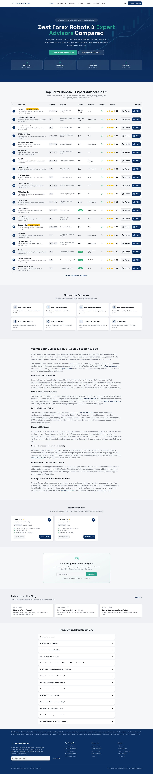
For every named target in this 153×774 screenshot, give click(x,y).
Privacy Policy (122, 748)
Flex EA (20, 159)
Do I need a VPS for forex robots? (76, 708)
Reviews (72, 3)
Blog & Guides (96, 751)
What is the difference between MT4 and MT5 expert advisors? (76, 663)
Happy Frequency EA (25, 184)
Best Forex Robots (70, 746)
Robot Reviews (96, 746)
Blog (88, 3)
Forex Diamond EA (24, 126)
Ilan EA (20, 250)
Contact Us (121, 756)
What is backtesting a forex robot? (76, 715)
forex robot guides (68, 490)
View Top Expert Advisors (91, 53)
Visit (136, 111)
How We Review (99, 3)
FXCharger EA (23, 167)
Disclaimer (121, 746)
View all (138, 597)
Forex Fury (21, 109)
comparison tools (38, 458)
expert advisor (66, 369)
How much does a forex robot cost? (76, 689)
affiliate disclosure (136, 768)
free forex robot (111, 366)
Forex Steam (22, 200)
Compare (81, 3)
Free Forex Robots (70, 751)
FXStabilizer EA (23, 192)
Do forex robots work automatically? (76, 682)
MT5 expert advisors (112, 401)
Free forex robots (85, 413)
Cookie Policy (122, 753)
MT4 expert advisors (88, 399)
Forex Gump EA (23, 217)
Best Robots (61, 3)
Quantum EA (22, 225)
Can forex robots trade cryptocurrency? (76, 721)
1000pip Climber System (26, 117)
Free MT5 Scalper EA (25, 266)
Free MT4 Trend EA (24, 258)
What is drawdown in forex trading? (76, 702)
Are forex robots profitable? (76, 650)
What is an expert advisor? (76, 643)
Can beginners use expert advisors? (76, 676)
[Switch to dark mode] (125, 3)
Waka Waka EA (23, 151)
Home (51, 3)
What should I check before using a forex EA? (76, 669)
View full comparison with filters (76, 275)
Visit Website (45, 537)
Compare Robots (135, 3)
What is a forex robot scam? (76, 695)
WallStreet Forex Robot (26, 142)
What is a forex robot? (76, 637)
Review (126, 111)
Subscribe (91, 574)
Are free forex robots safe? (76, 656)
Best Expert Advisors (71, 748)
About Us (94, 756)
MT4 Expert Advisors (71, 753)
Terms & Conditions (124, 751)
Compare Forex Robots (63, 53)
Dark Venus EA (23, 208)
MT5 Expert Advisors (71, 756)
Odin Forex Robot (24, 175)
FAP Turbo (21, 233)
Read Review (19, 537)
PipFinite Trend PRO (25, 242)
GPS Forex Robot (24, 134)
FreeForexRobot (20, 3)
